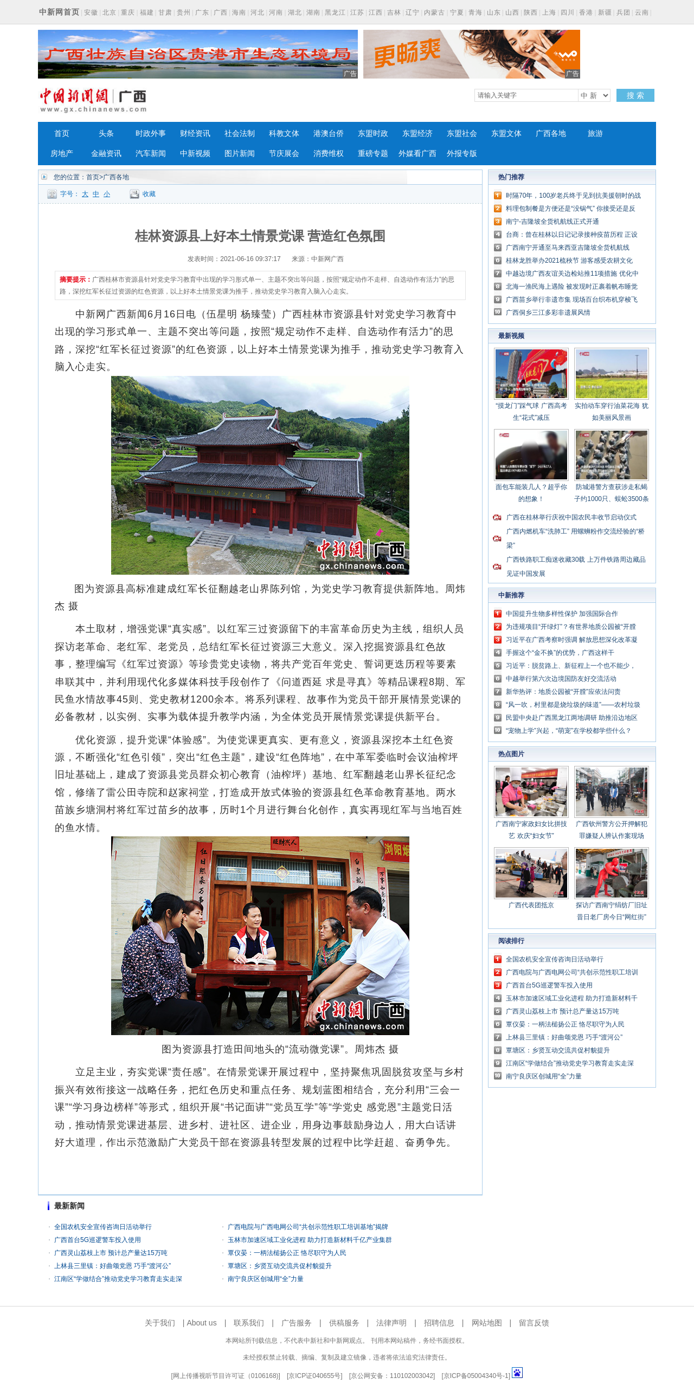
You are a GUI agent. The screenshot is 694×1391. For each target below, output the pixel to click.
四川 (568, 12)
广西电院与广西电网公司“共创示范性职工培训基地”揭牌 (308, 1227)
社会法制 (239, 133)
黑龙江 (335, 12)
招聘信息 (439, 1322)
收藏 (149, 194)
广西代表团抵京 (531, 905)
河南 (276, 12)
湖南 (313, 12)
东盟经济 (417, 133)
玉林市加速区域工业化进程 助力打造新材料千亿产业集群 (310, 1240)
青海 (475, 12)
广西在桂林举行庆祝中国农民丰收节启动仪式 (571, 517)
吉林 (394, 12)
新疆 (605, 12)
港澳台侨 (328, 133)
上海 (549, 12)
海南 (239, 12)
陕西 (531, 12)
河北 (257, 12)
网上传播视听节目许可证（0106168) (226, 1376)
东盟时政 (373, 133)
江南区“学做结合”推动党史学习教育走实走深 (118, 1279)
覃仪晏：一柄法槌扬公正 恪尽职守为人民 (287, 1253)
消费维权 (328, 154)
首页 (61, 133)
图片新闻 (239, 154)
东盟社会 (462, 133)
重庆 (128, 12)
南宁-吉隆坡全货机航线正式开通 (552, 221)
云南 (642, 12)
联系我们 (249, 1322)
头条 (106, 133)
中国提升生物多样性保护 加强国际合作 (562, 614)
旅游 (595, 133)
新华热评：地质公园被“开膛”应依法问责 (563, 692)
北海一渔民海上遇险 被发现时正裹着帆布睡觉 (572, 286)
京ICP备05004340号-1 (476, 1376)
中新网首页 (59, 12)
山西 (512, 12)
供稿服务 (344, 1322)
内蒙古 (434, 12)
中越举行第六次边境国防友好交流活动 (561, 678)
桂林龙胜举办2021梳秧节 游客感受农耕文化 (569, 260)
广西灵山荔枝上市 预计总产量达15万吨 (111, 1253)
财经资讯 (195, 133)
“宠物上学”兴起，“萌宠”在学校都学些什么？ (569, 730)
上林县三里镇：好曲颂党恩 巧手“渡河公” (112, 1266)
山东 (494, 12)
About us (201, 1322)
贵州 (184, 12)
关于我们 (160, 1322)
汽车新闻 (151, 154)
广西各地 (551, 133)
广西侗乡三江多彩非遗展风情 (548, 312)
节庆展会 (284, 154)
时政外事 (151, 133)
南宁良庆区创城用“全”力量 (266, 1279)
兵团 (623, 12)
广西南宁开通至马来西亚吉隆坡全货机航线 (567, 247)
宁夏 (457, 12)
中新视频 (195, 154)
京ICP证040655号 (314, 1376)
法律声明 (391, 1322)
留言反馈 (534, 1322)
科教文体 (284, 133)
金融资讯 (106, 154)
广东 (202, 12)
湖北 (295, 12)
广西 (221, 12)
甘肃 (165, 12)
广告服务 (296, 1322)
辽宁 (413, 12)
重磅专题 (373, 154)
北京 (109, 12)
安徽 (91, 12)
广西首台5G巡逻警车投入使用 (97, 1240)
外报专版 (462, 154)
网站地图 (487, 1322)
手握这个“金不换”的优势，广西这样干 (560, 652)
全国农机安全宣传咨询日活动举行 (103, 1227)
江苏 (357, 12)
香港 (586, 12)
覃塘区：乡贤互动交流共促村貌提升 (280, 1266)
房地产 (61, 154)
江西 (376, 12)
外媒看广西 (417, 154)
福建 (147, 12)
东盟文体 (506, 133)
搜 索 (635, 95)
